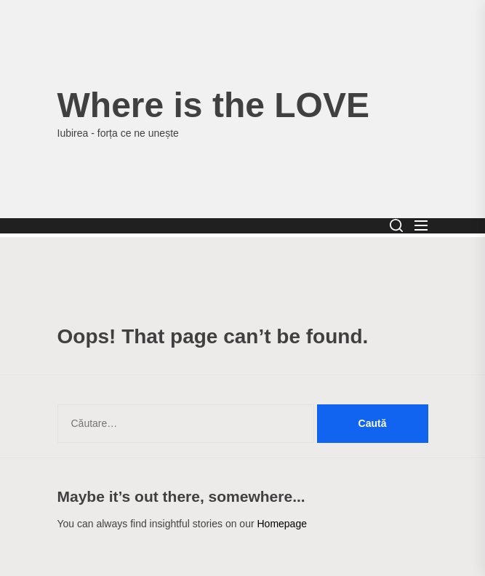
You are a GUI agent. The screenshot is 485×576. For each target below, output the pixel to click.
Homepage (282, 523)
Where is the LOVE (213, 105)
